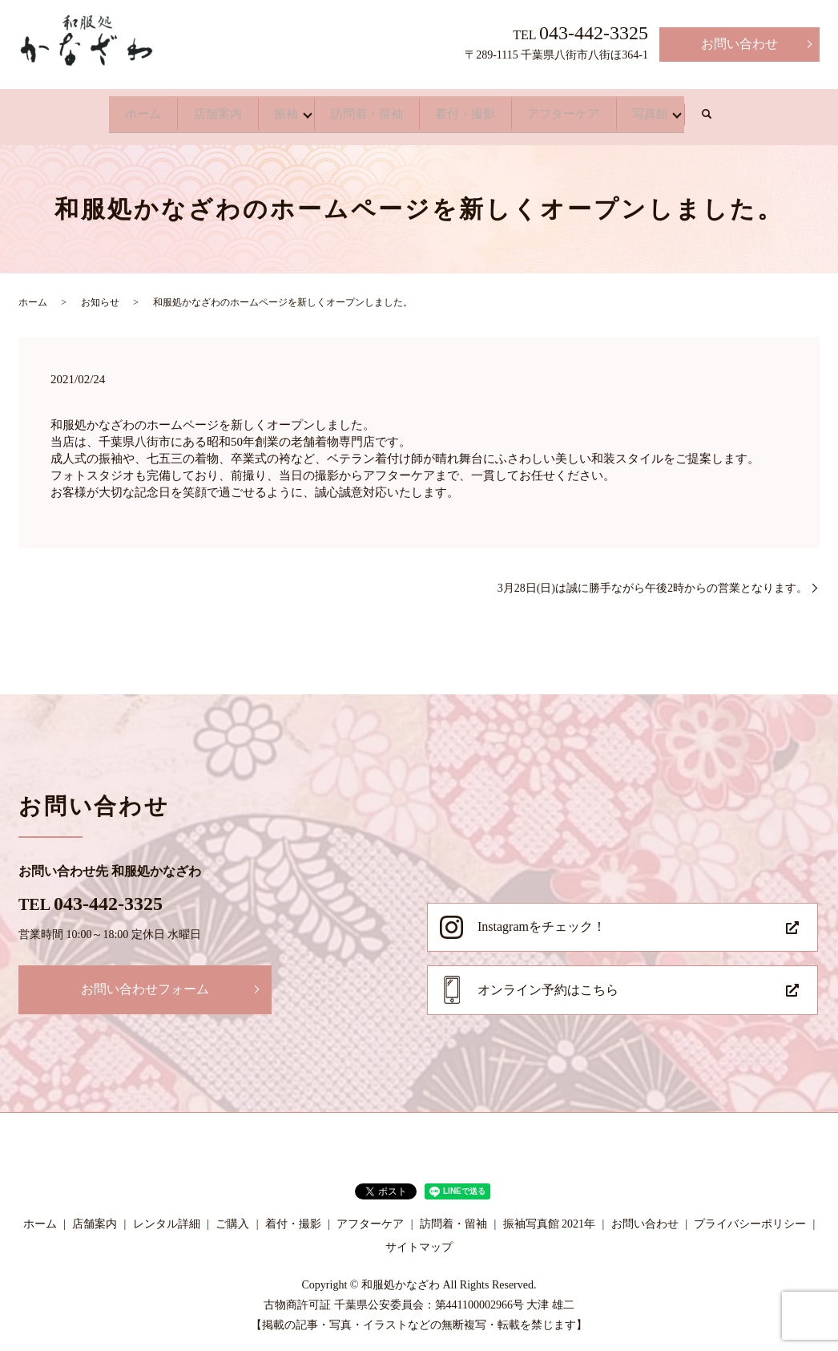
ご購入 (232, 1216)
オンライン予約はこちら (547, 982)
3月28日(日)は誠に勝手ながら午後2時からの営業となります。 (653, 580)
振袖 (262, 109)
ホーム (76, 109)
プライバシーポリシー (750, 1216)
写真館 (717, 109)
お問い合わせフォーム (145, 981)
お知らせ (100, 294)
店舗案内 (172, 109)
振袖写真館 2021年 (549, 1216)
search (784, 111)
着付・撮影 (486, 109)
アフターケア (608, 109)
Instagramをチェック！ (541, 918)
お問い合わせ (739, 44)
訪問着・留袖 (364, 109)
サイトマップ (419, 1239)
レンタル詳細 (166, 1216)
